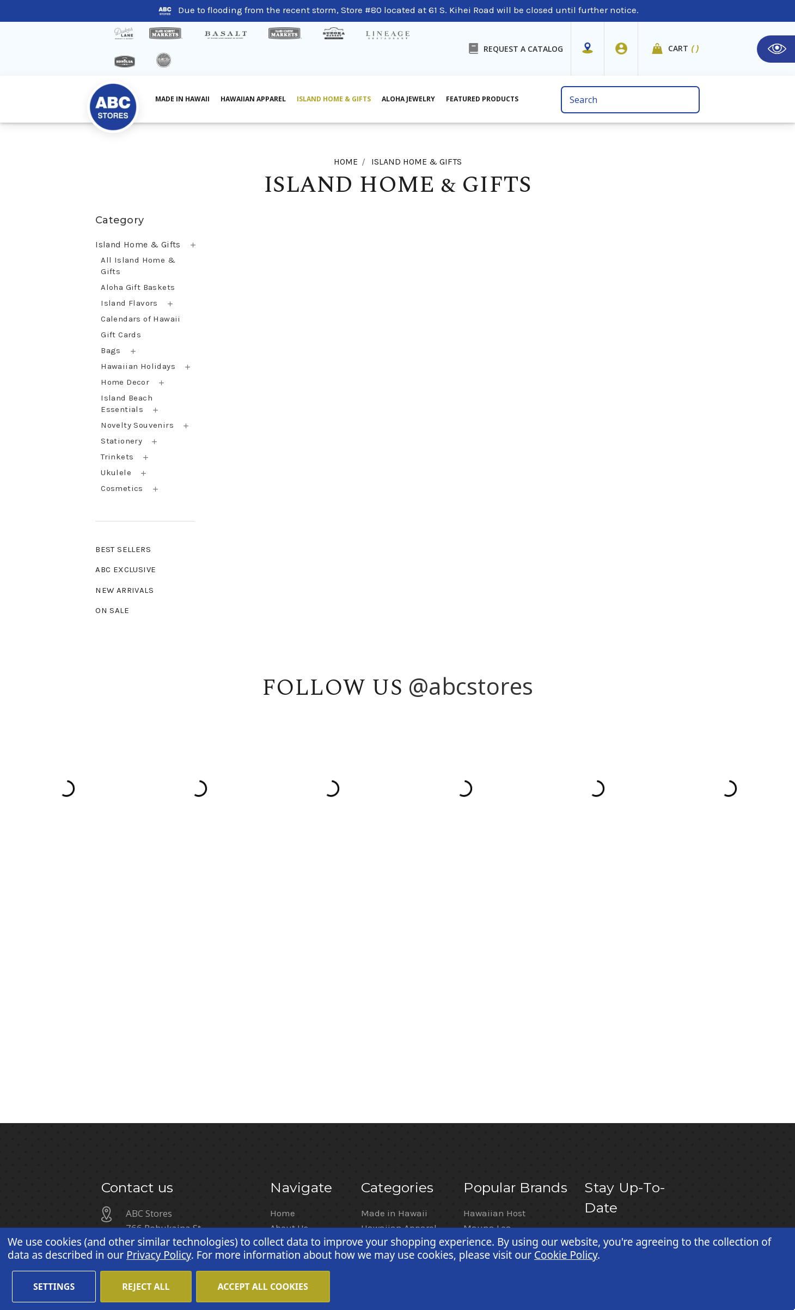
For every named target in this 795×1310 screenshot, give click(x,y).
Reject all (145, 1287)
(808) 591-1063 (158, 1020)
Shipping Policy (303, 1035)
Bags (111, 350)
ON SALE (112, 610)
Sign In (660, 1205)
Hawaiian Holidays (138, 366)
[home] (113, 103)
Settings (54, 1287)
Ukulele (116, 472)
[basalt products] (225, 35)
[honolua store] (124, 62)
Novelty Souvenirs (137, 425)
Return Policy (607, 1205)
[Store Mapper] (587, 48)
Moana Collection (500, 1006)
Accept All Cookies (263, 1287)
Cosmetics (122, 488)
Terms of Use (417, 1193)
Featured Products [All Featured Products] (482, 99)
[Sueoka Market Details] (334, 33)
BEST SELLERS (123, 549)
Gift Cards (121, 334)
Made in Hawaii (394, 947)
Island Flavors (129, 303)
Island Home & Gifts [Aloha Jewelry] (334, 99)
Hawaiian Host (494, 947)
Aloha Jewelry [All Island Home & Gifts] (408, 99)
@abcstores (471, 685)
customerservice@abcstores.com (196, 1048)
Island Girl (484, 991)
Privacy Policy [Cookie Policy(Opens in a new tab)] (158, 1255)
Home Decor (125, 382)
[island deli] (163, 60)
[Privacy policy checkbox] (587, 1059)
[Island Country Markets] (285, 33)
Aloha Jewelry (389, 977)
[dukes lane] (123, 33)
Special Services (304, 1080)
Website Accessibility (626, 1193)
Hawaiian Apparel (253, 99)
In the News (295, 1021)
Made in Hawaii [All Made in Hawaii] (182, 99)
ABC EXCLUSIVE (125, 569)
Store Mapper (298, 977)
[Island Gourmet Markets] (165, 33)
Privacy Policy (669, 1074)
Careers (363, 1193)
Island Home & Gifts (138, 244)
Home (282, 947)
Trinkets (117, 457)
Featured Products (400, 1006)
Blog (279, 1006)
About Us (289, 962)
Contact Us (293, 991)
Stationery (121, 441)
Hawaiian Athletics (503, 977)
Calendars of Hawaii (141, 319)
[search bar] (630, 99)
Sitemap (288, 1050)
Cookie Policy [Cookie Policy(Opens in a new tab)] (565, 1255)
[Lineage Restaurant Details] (387, 35)
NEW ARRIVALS (124, 590)
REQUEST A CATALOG (523, 49)
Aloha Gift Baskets (138, 287)
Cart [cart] (684, 49)
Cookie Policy (548, 1193)
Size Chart (291, 1065)
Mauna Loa (487, 962)
